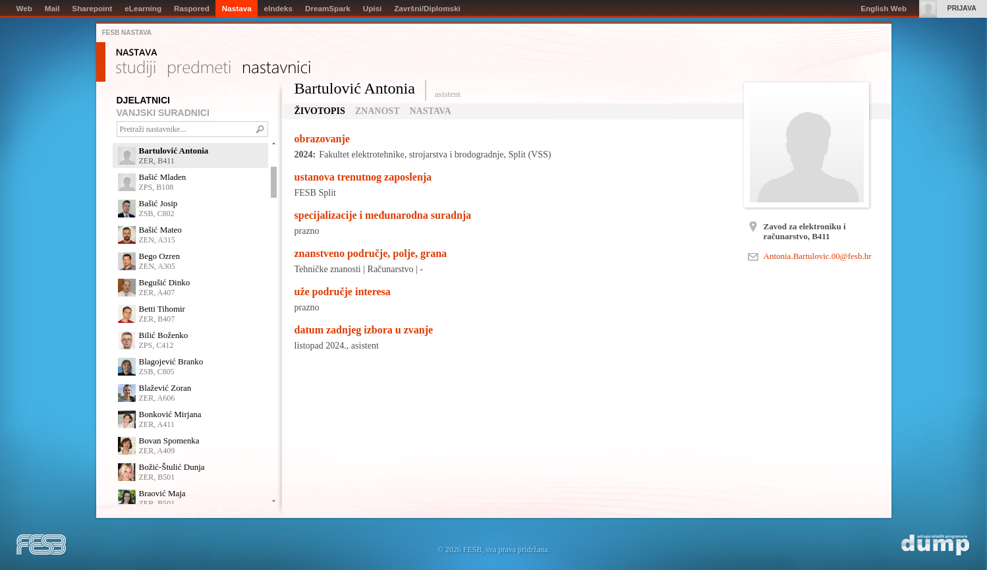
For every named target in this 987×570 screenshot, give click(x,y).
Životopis (320, 111)
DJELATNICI (143, 100)
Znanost (377, 111)
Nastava (136, 53)
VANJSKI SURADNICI (163, 112)
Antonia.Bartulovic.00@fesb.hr (818, 256)
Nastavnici (276, 69)
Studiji (135, 69)
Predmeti (199, 69)
